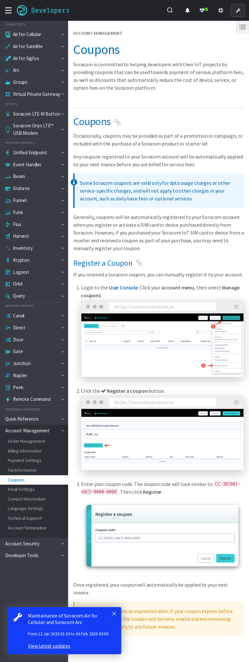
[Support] (220, 10)
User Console (123, 287)
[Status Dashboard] (204, 10)
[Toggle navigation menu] (8, 10)
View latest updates (49, 646)
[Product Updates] (187, 10)
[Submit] (169, 10)
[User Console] (238, 10)
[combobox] (170, 10)
